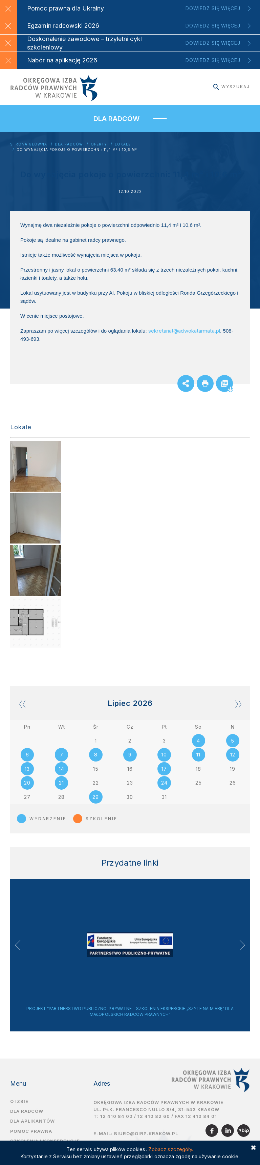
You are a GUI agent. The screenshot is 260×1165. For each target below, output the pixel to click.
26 (233, 783)
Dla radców (69, 144)
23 (130, 783)
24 (164, 783)
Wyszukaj (231, 86)
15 (96, 769)
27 (27, 798)
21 (61, 783)
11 (198, 755)
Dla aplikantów (32, 1122)
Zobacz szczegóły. (171, 1149)
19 (232, 769)
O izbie (19, 1102)
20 (27, 783)
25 (198, 783)
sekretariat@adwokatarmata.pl (184, 331)
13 (27, 769)
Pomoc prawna (31, 1131)
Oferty (99, 144)
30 (130, 798)
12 (232, 755)
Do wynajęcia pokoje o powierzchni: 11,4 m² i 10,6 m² (77, 150)
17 (164, 769)
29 (95, 798)
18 (198, 769)
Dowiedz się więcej (213, 8)
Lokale (123, 144)
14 (61, 769)
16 (130, 769)
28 (61, 798)
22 (96, 783)
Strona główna (28, 144)
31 (164, 798)
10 (164, 755)
